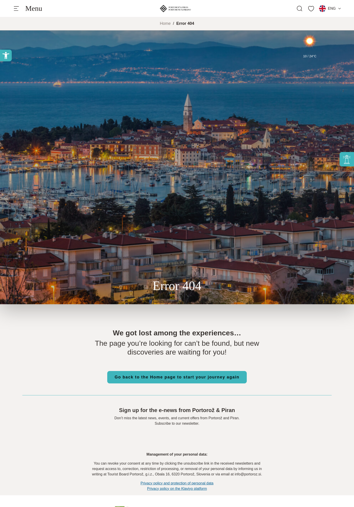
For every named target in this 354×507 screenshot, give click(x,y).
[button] (6, 55)
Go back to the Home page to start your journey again (177, 377)
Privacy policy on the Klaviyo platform (177, 489)
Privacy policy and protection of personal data (177, 483)
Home (165, 23)
